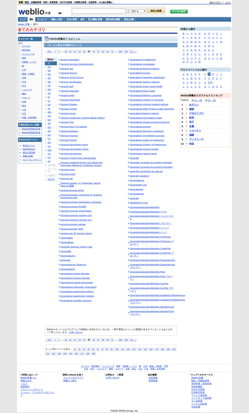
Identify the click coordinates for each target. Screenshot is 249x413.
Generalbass (67, 242)
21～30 (212, 100)
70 (112, 51)
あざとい (194, 104)
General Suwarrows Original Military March (83, 118)
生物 (24, 101)
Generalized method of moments (146, 100)
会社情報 (153, 377)
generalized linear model (142, 91)
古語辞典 (92, 2)
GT (49, 139)
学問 (24, 78)
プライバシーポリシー (32, 389)
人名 (24, 109)
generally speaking (139, 176)
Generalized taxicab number (144, 149)
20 (79, 349)
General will (67, 178)
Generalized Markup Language (146, 95)
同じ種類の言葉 (95, 19)
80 (107, 349)
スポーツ (26, 98)
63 (80, 51)
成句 (82, 19)
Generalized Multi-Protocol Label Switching (152, 109)
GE (49, 82)
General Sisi (67, 68)
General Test (67, 122)
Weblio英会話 (29, 149)
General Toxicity (69, 140)
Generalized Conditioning (143, 59)
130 (134, 349)
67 (98, 51)
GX (49, 154)
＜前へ (49, 51)
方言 (24, 113)
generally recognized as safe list (146, 171)
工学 (24, 70)
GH (49, 93)
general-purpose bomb (72, 190)
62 (75, 51)
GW (49, 150)
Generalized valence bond (143, 153)
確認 (191, 109)
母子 (191, 122)
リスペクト (195, 130)
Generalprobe (137, 194)
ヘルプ (228, 2)
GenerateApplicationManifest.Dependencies (152, 260)
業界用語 (26, 50)
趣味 (24, 94)
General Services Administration (77, 64)
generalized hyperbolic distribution (147, 77)
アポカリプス (196, 113)
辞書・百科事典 (29, 117)
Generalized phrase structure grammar (150, 122)
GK (49, 105)
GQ (49, 127)
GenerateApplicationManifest (145, 207)
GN (49, 116)
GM (49, 112)
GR (49, 131)
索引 (31, 19)
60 (66, 51)
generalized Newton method (144, 113)
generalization (68, 269)
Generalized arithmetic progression (79, 287)
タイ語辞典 (196, 401)
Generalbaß (67, 238)
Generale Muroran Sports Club (76, 247)
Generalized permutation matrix (146, 118)
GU (49, 142)
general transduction (71, 153)
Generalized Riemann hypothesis (147, 131)
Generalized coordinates (142, 64)
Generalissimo (68, 255)
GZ (49, 161)
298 (120, 51)
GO (49, 120)
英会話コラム (29, 145)
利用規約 (25, 386)
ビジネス (26, 46)
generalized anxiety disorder (75, 273)
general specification (71, 82)
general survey (68, 113)
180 (162, 349)
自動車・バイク (29, 62)
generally (134, 158)
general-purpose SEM (72, 229)
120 (128, 349)
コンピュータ (28, 54)
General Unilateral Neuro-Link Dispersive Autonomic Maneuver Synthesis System (82, 164)
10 (75, 349)
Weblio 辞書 (24, 24)
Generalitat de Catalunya (73, 264)
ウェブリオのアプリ (73, 377)
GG (49, 89)
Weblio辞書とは (28, 377)
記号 (210, 82)
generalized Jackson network (145, 82)
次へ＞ (133, 51)
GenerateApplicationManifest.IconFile (149, 283)
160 (151, 349)
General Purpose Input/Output (76, 211)
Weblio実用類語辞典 (31, 129)
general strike (68, 95)
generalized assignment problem (77, 296)
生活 (24, 86)
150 (145, 349)
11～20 (198, 100)
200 (174, 349)
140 (139, 349)
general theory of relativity (74, 126)
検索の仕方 (26, 380)
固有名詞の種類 (113, 19)
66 (94, 51)
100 (116, 349)
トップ (23, 19)
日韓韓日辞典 (80, 2)
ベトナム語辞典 (199, 404)
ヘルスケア (27, 90)
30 (84, 349)
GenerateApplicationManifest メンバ (148, 232)
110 (122, 349)
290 (93, 353)
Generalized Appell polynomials (77, 282)
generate (134, 198)
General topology (69, 131)
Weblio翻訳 (196, 386)
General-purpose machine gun (76, 215)
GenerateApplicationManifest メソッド (149, 228)
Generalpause (137, 180)
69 (108, 51)
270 (82, 353)
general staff (67, 86)
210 (47, 353)
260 (76, 353)
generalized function (140, 73)
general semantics (70, 59)
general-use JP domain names (76, 233)
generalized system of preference (147, 140)
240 (65, 353)
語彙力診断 (28, 156)
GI (49, 97)
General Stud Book (70, 100)
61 (70, 51)
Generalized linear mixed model (146, 86)
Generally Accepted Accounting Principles (151, 167)
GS (49, 135)
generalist (66, 260)
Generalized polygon (140, 126)
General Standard (70, 91)
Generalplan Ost (138, 185)
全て (21, 43)
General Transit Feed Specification (78, 158)
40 (88, 349)
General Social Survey (72, 77)
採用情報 (153, 380)
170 (156, 349)
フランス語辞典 (199, 395)
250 (70, 353)
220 (53, 353)
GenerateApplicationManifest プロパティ (151, 223)
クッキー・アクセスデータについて (37, 394)
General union (68, 169)
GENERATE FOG (139, 202)
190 (168, 349)
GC (49, 74)
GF (49, 86)
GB (49, 70)
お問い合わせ (75, 332)
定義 (191, 126)
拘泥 (191, 143)
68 (103, 51)
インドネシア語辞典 (201, 398)
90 (111, 349)
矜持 (191, 117)
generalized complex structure (76, 300)
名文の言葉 (72, 19)
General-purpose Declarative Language (81, 202)
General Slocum (69, 73)
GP (49, 123)
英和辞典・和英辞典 (201, 383)
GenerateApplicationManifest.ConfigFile (150, 248)
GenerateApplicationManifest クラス (148, 211)
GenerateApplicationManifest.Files (147, 272)
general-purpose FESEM (73, 206)
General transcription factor (75, 149)
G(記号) (51, 179)
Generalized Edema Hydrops (145, 68)
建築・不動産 (28, 74)
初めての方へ (215, 2)
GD (49, 78)
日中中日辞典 (66, 2)
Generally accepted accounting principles (151, 162)
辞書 (21, 2)
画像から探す (57, 19)
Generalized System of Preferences (148, 144)
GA (49, 67)
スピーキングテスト (32, 160)
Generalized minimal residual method (149, 104)
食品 (24, 105)
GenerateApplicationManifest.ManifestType (152, 307)
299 (126, 51)
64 (84, 51)
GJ (49, 101)
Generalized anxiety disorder (75, 278)
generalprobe (136, 189)
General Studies (69, 104)
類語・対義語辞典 (33, 2)
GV (49, 146)
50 (93, 349)
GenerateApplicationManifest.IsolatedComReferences (157, 295)
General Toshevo (69, 135)
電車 (24, 58)
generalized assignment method (77, 291)
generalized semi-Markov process (147, 135)
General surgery (69, 109)
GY (49, 157)
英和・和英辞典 (50, 2)
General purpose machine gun (76, 220)
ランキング (42, 19)
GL (49, 108)
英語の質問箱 (29, 152)
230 (59, 353)
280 (87, 353)
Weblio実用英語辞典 (31, 132)
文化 (24, 82)
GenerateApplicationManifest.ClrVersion (150, 237)
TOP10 (184, 100)
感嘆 (191, 134)
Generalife (66, 251)
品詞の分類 (129, 19)
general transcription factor (74, 144)
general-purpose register (73, 224)
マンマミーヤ (196, 139)
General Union (68, 174)
